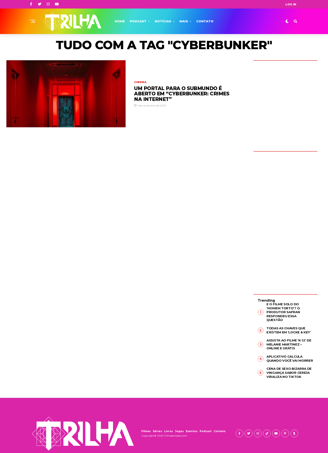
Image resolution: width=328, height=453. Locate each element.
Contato (204, 21)
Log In (290, 4)
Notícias (163, 21)
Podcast (138, 21)
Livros (168, 424)
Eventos (192, 424)
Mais (183, 21)
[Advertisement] (285, 220)
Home (120, 21)
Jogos (179, 424)
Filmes (146, 424)
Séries (157, 424)
